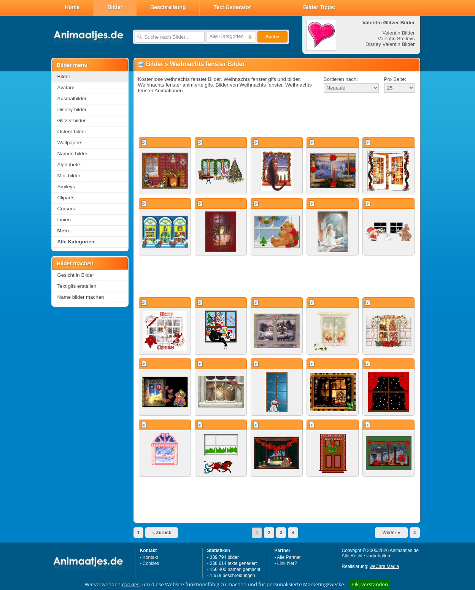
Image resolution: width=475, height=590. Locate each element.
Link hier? (287, 563)
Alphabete (68, 164)
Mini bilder (69, 175)
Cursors (66, 208)
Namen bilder (72, 153)
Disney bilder (72, 109)
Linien (64, 219)
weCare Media (384, 566)
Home (72, 7)
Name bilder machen (80, 297)
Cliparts (66, 197)
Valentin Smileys (396, 38)
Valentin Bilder (399, 33)
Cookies (151, 563)
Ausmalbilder (72, 98)
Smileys (66, 186)
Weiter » (391, 532)
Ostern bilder (71, 131)
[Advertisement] (276, 115)
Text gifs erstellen (77, 286)
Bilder (114, 7)
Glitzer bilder (71, 120)
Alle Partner (289, 557)
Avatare (66, 87)
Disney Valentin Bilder (390, 44)
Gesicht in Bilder (75, 275)
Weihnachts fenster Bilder (207, 64)
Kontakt (150, 557)
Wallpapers (70, 142)
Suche (272, 36)
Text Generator (232, 7)
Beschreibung (168, 7)
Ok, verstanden (370, 584)
